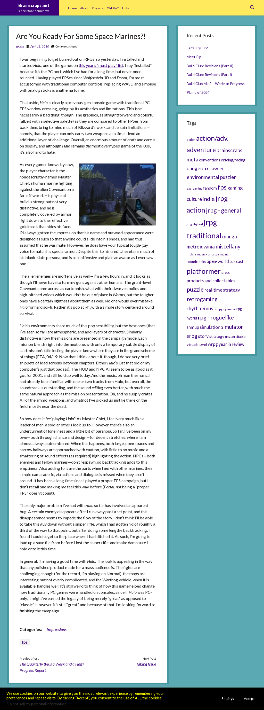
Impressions (57, 629)
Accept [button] (249, 699)
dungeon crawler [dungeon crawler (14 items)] (205, 168)
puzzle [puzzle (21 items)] (195, 289)
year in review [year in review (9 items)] (231, 344)
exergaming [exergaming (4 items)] (194, 188)
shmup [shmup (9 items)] (193, 327)
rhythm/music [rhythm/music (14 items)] (202, 308)
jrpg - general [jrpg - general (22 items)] (223, 210)
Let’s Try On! (197, 48)
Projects (97, 8)
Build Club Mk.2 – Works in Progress (216, 83)
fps (25, 641)
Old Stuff (113, 8)
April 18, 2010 (39, 46)
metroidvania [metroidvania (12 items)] (201, 246)
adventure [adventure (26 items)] (201, 149)
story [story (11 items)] (203, 336)
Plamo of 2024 (198, 92)
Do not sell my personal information (36, 704)
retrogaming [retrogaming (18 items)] (202, 299)
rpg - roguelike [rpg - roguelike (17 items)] (216, 317)
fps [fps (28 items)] (222, 187)
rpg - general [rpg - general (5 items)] (227, 309)
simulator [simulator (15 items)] (232, 327)
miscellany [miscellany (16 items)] (228, 246)
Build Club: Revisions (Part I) (209, 74)
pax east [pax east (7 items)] (236, 261)
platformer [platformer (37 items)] (204, 271)
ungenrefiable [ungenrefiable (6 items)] (235, 336)
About (84, 8)
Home (72, 8)
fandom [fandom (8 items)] (210, 188)
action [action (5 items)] (191, 140)
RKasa (20, 47)
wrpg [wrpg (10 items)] (213, 344)
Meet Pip (194, 56)
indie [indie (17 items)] (209, 199)
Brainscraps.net (34, 5)
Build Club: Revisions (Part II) (210, 66)
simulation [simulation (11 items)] (210, 327)
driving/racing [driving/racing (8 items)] (233, 160)
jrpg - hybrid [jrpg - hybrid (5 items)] (195, 224)
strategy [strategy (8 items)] (216, 336)
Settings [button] (228, 699)
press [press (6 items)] (225, 272)
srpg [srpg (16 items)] (192, 336)
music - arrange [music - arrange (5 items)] (208, 254)
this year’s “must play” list (101, 65)
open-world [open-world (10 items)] (218, 261)
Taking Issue (146, 663)
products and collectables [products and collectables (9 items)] (211, 280)
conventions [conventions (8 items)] (209, 160)
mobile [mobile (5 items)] (191, 254)
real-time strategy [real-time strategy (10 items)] (222, 290)
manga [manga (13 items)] (229, 236)
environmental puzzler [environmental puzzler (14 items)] (211, 177)
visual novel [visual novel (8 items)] (197, 344)
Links (125, 8)
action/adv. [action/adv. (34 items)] (212, 138)
